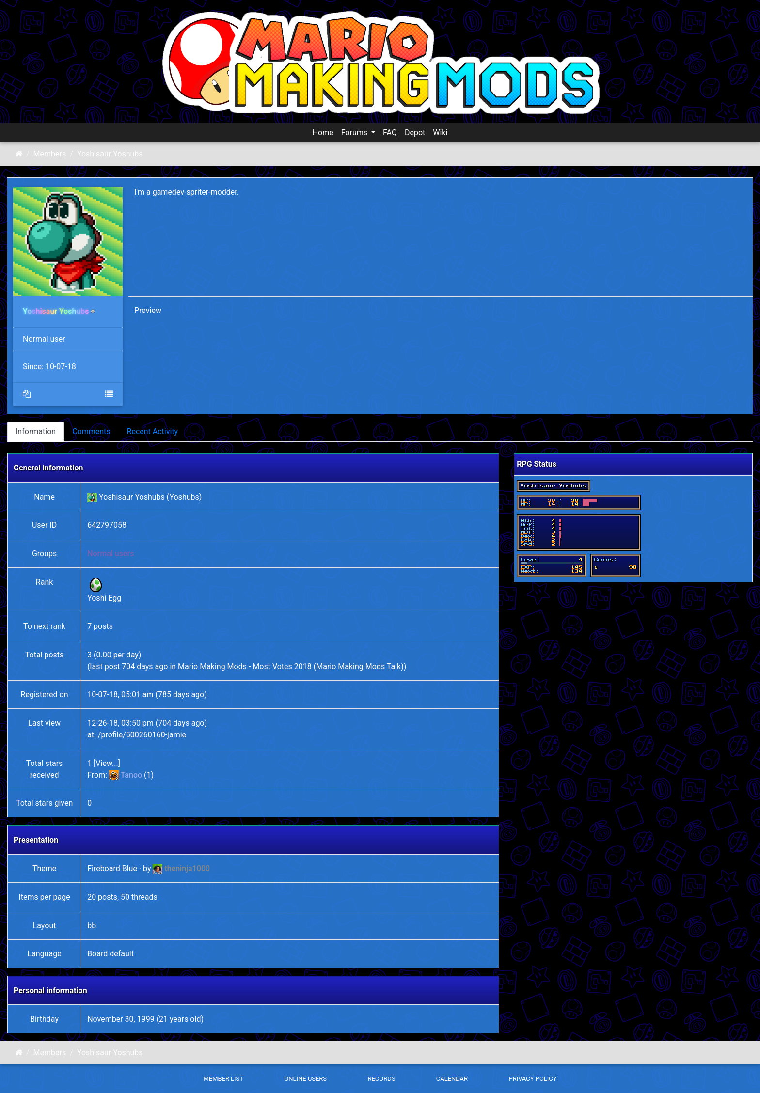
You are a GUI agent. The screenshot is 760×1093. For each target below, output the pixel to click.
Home (323, 132)
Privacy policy (532, 1078)
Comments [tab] (91, 431)
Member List (223, 1078)
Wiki (440, 132)
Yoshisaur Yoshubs (110, 153)
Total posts (44, 654)
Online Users (305, 1078)
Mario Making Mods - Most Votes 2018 (245, 666)
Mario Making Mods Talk (358, 666)
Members (49, 153)
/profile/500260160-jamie (142, 734)
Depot (415, 132)
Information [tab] (36, 431)
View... (106, 763)
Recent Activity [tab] (152, 431)
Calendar (452, 1078)
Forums (355, 132)
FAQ (390, 132)
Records (381, 1078)
